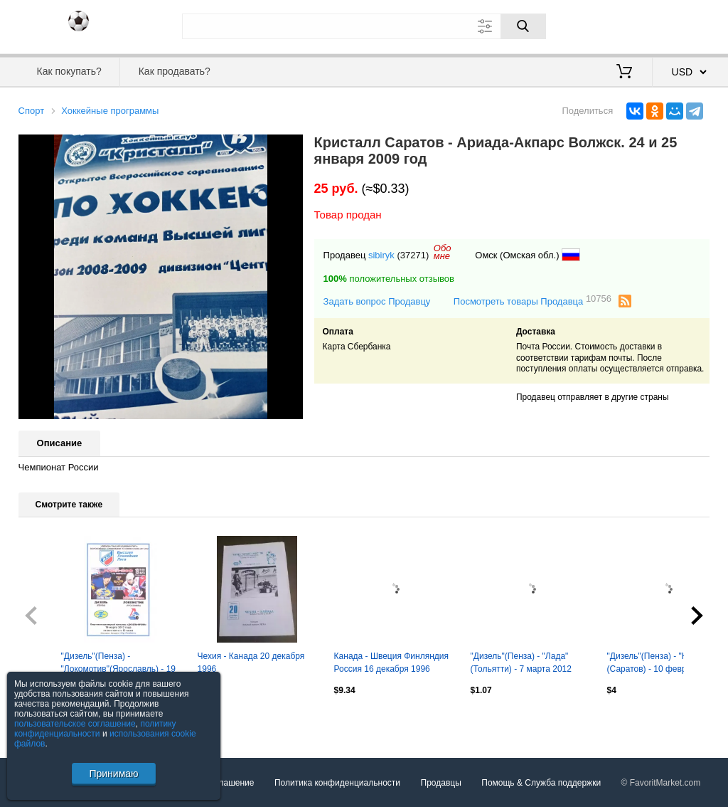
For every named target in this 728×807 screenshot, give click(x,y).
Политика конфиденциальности (337, 783)
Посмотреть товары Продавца (532, 301)
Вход (627, 25)
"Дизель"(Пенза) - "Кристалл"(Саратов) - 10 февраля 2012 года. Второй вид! (664, 664)
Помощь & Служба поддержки (541, 783)
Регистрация (681, 25)
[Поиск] (523, 26)
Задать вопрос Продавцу (377, 301)
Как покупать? (69, 71)
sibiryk (381, 255)
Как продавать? (174, 71)
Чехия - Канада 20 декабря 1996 (251, 662)
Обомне (442, 252)
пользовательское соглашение (75, 724)
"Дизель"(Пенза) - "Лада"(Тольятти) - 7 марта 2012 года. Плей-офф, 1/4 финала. (529, 664)
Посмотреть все (49, 720)
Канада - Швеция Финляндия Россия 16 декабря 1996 (391, 662)
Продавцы (441, 783)
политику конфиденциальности (95, 729)
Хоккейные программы (110, 110)
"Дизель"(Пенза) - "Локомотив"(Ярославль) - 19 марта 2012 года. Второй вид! (119, 664)
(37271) (413, 255)
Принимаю (113, 773)
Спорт (31, 110)
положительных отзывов (388, 278)
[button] (290, 147)
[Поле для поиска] (364, 26)
